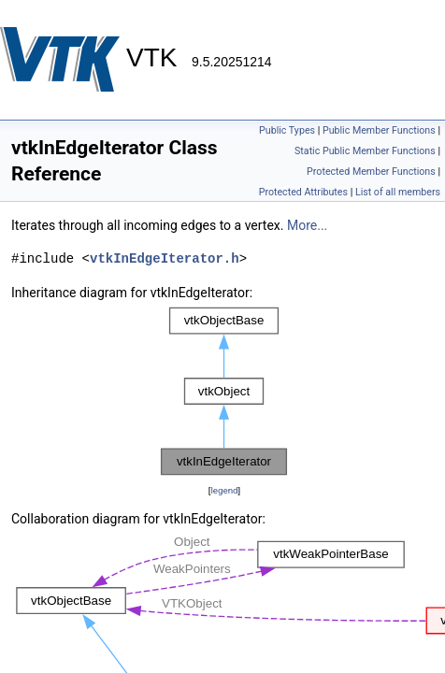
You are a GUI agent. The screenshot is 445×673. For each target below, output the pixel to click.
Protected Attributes (303, 192)
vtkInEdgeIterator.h (164, 258)
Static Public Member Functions (365, 151)
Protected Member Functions (371, 171)
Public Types (287, 130)
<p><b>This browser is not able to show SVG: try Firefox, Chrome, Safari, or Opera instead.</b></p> (224, 391)
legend (223, 490)
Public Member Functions (379, 130)
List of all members (397, 192)
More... (307, 225)
